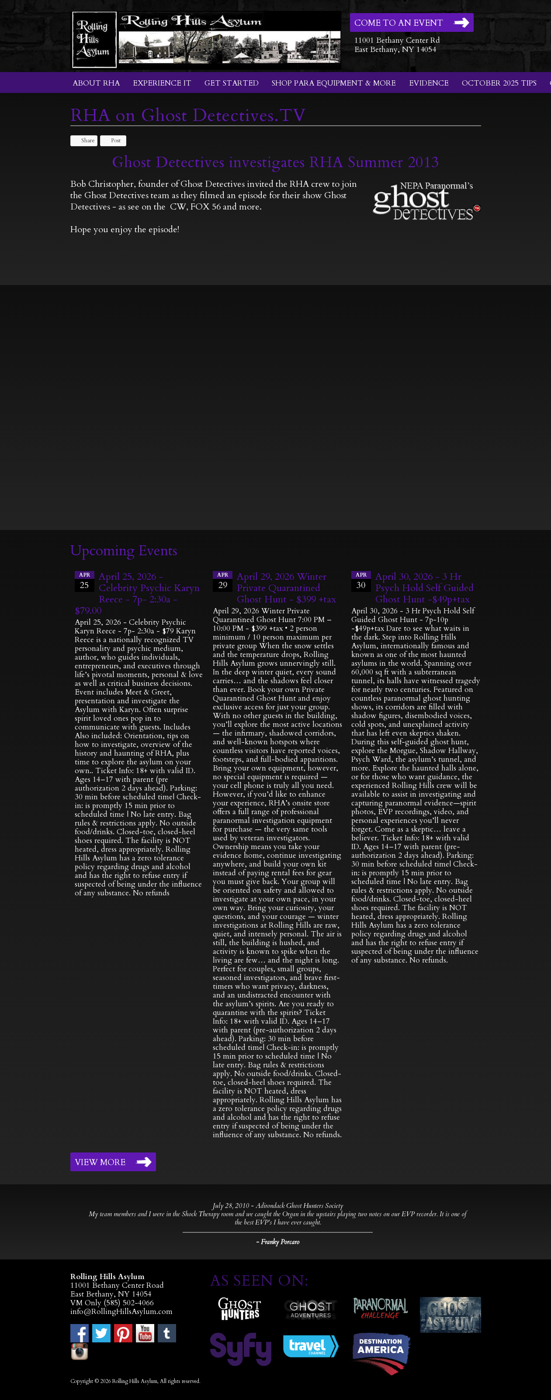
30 (361, 581)
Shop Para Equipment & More (334, 83)
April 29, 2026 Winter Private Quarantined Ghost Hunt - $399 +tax (286, 588)
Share (84, 140)
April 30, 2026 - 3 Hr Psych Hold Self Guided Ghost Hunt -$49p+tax (424, 588)
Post (112, 140)
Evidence (429, 83)
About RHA (96, 83)
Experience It (162, 83)
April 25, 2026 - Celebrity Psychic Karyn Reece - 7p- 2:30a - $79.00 (137, 593)
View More (100, 1162)
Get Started (231, 83)
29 (222, 581)
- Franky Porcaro (277, 1242)
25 (84, 581)
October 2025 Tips (499, 83)
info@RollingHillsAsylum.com (121, 1312)
